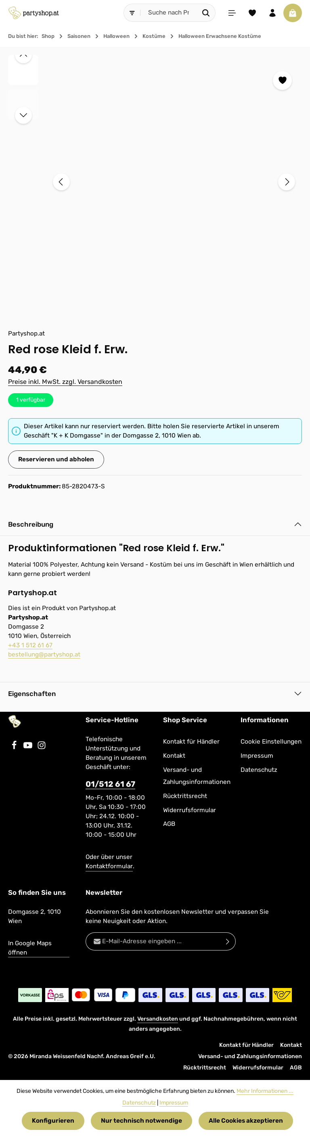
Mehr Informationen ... (265, 1091)
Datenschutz (259, 769)
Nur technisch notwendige (141, 1120)
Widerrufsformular (189, 810)
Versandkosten (157, 1018)
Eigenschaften (32, 694)
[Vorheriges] (61, 181)
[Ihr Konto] (272, 13)
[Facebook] (15, 747)
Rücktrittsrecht (185, 796)
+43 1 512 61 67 (30, 645)
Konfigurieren (53, 1120)
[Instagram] (41, 747)
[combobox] (168, 13)
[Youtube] (28, 747)
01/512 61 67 (110, 784)
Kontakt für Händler (191, 741)
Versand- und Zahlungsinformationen (196, 776)
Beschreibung (30, 524)
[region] (155, 182)
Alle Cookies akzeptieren (246, 1120)
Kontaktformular (109, 866)
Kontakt (174, 755)
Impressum (257, 755)
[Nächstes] (286, 181)
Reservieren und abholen (56, 459)
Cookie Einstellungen (271, 741)
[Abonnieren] (228, 941)
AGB (169, 823)
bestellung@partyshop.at (44, 654)
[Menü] (232, 13)
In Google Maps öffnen (30, 948)
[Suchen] (206, 13)
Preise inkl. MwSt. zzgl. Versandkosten (65, 382)
